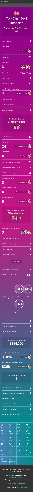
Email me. (25, 480)
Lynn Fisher (21, 483)
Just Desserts (16, 5)
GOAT (30, 5)
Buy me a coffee (22, 487)
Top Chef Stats (4, 1)
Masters (9, 5)
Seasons (3, 5)
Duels (24, 5)
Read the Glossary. (16, 477)
